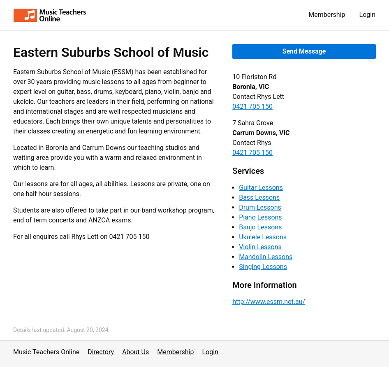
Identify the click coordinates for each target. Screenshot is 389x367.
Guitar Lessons (261, 188)
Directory (101, 352)
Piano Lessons (260, 217)
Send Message (304, 51)
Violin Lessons (260, 247)
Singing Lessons (263, 267)
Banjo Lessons (260, 227)
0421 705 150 (252, 106)
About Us (135, 352)
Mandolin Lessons (265, 257)
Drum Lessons (260, 207)
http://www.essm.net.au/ (268, 302)
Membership (326, 15)
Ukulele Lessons (263, 237)
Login (367, 15)
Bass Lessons (259, 197)
